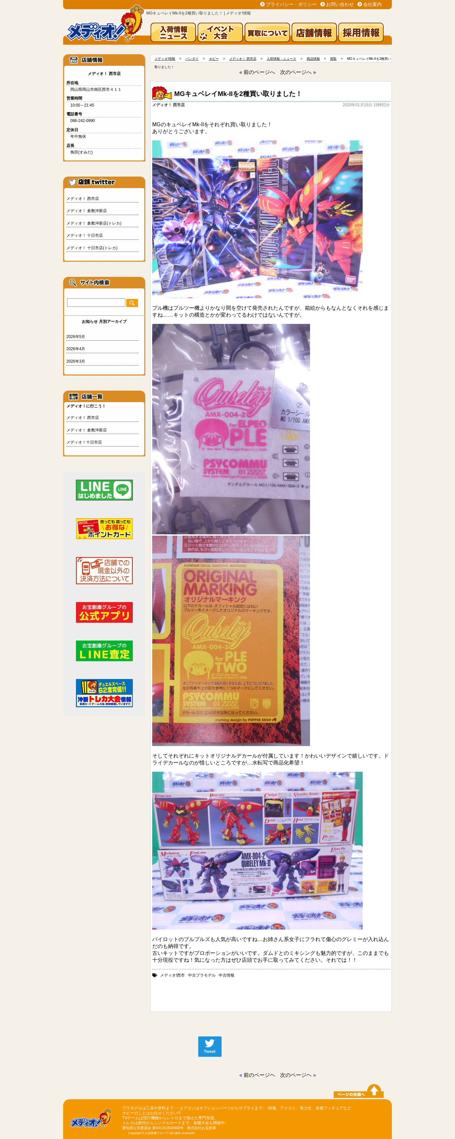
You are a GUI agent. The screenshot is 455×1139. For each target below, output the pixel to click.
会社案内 (372, 4)
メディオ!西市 (172, 975)
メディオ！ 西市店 (82, 198)
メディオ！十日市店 (84, 442)
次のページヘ (296, 1075)
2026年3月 (75, 361)
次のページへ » (298, 72)
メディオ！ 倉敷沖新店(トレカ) (93, 223)
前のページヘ (259, 1075)
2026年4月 (75, 349)
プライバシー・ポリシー (291, 4)
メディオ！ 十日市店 (84, 235)
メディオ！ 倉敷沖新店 (86, 210)
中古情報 (226, 975)
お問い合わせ (340, 4)
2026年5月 (75, 336)
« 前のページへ (257, 72)
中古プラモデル (202, 975)
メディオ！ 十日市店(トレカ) (91, 248)
